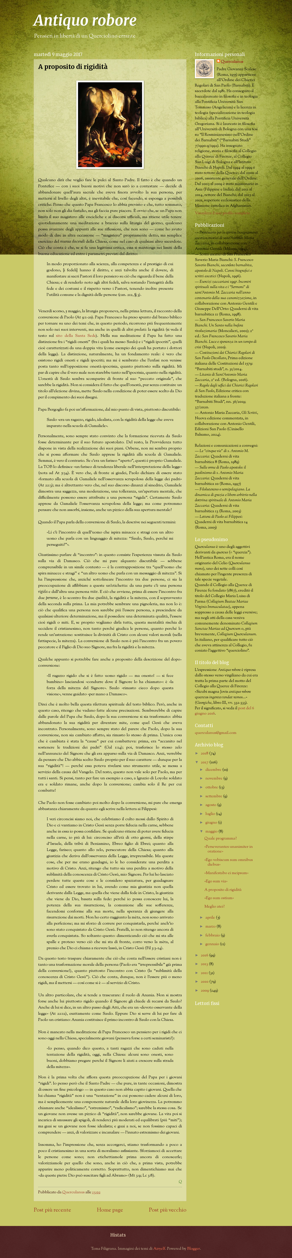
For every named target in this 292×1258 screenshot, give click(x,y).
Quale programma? (220, 838)
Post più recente (52, 1210)
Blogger (193, 1249)
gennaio (212, 944)
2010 (205, 982)
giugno (211, 823)
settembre (214, 796)
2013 (205, 964)
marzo (211, 926)
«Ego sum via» (216, 881)
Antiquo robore (85, 20)
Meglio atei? (214, 907)
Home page (110, 1210)
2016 (205, 955)
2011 (205, 973)
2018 (205, 753)
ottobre (212, 787)
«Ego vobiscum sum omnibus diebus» (228, 862)
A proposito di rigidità (223, 890)
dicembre (213, 770)
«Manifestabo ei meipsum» (226, 873)
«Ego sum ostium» (219, 898)
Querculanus (232, 62)
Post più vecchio (167, 1210)
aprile (210, 918)
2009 (205, 991)
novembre (214, 778)
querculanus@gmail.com (215, 733)
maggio (211, 831)
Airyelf (159, 1249)
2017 (205, 762)
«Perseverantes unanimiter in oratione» (228, 849)
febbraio (213, 935)
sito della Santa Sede (76, 336)
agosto (211, 805)
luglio (210, 814)
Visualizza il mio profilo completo (222, 213)
